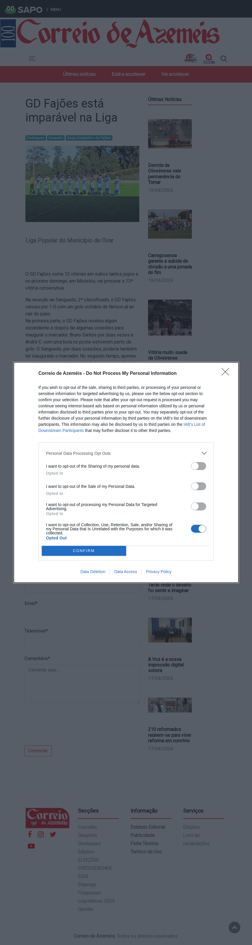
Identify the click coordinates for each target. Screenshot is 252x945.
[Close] (227, 373)
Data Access (125, 571)
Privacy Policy (158, 571)
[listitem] (126, 453)
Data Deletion (93, 571)
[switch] (198, 466)
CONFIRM (84, 551)
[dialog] (126, 472)
